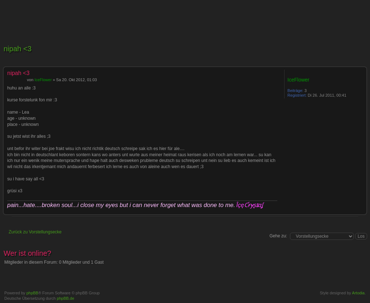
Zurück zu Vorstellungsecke (35, 231)
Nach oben (361, 210)
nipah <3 (17, 49)
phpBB (32, 293)
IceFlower (43, 80)
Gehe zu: (278, 235)
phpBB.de (65, 298)
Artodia (358, 293)
